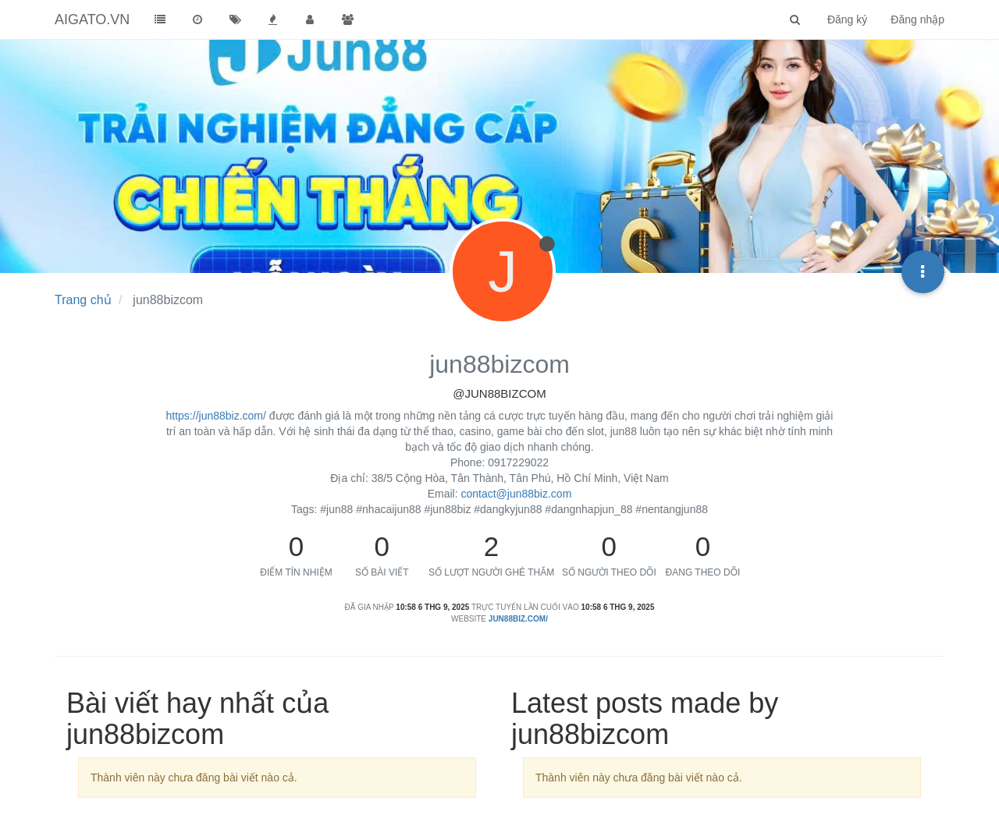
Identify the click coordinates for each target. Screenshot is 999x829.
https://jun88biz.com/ (216, 415)
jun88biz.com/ (518, 619)
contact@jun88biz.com (515, 493)
